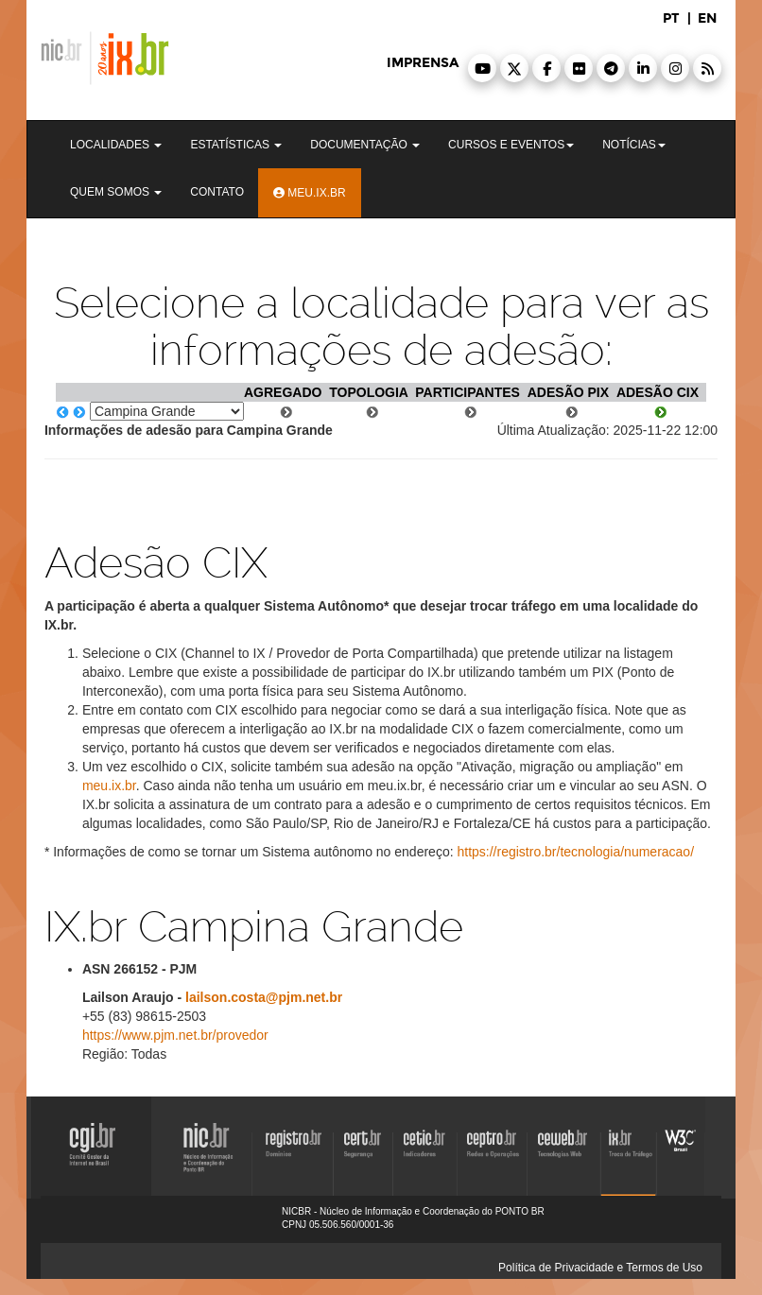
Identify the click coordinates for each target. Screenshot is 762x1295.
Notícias (634, 144)
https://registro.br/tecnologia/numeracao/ (575, 851)
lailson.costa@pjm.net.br (263, 997)
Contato (217, 192)
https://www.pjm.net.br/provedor (175, 1035)
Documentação (365, 144)
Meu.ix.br (309, 192)
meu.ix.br (109, 785)
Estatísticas (236, 144)
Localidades (116, 144)
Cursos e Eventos (511, 144)
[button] (482, 68)
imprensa (423, 63)
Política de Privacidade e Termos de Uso (600, 1267)
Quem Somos (116, 192)
